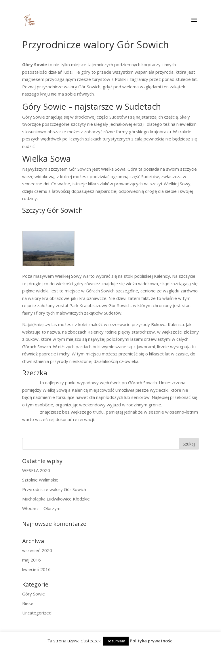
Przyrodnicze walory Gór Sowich (54, 489)
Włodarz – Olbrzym (41, 508)
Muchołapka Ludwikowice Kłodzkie (56, 499)
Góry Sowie (33, 594)
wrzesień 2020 (37, 550)
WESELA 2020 (36, 470)
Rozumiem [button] (116, 641)
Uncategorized (37, 613)
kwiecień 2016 (36, 569)
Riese (27, 603)
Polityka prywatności (152, 641)
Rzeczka (30, 382)
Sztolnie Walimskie (40, 480)
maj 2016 (31, 560)
